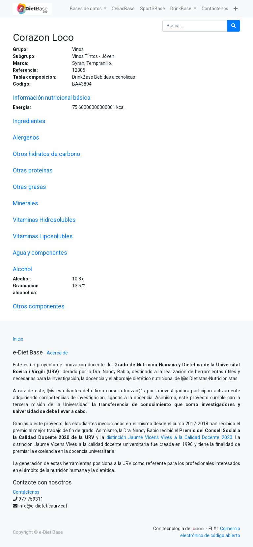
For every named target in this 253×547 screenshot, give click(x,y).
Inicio (18, 339)
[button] (235, 9)
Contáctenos (26, 492)
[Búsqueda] (233, 26)
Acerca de (57, 352)
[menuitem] (123, 9)
